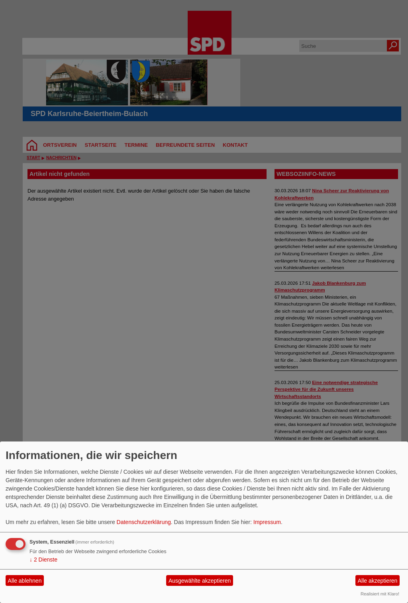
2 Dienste (43, 559)
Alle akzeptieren (378, 580)
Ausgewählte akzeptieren (200, 580)
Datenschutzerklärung (144, 522)
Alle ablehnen (25, 580)
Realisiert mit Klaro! (380, 593)
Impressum (267, 522)
